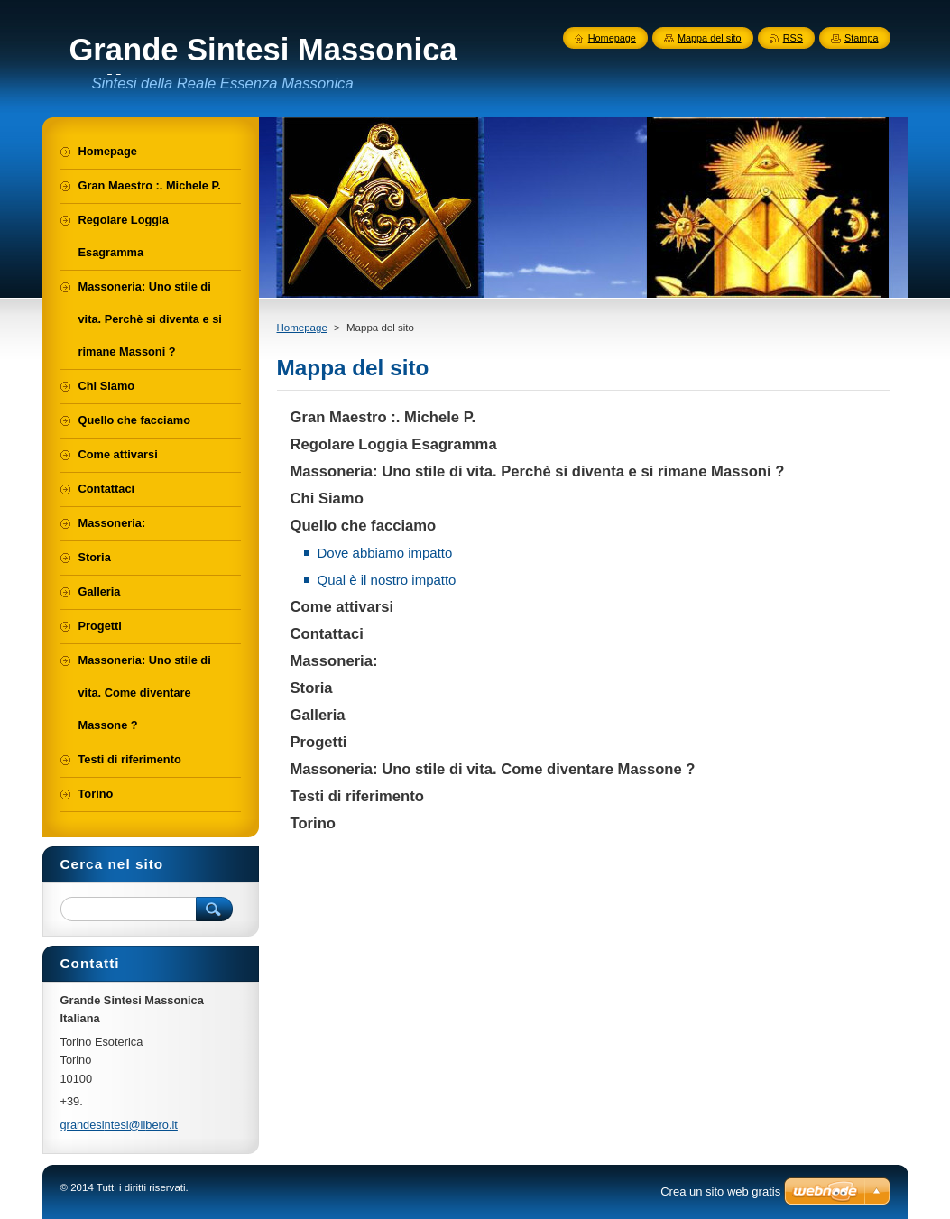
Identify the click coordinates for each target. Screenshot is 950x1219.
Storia (312, 688)
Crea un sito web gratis (720, 1191)
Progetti (319, 742)
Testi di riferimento (357, 796)
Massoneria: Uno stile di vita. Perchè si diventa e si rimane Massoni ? (538, 471)
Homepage (302, 327)
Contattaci (327, 633)
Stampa (861, 37)
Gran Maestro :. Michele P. (383, 417)
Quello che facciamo (364, 525)
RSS (793, 37)
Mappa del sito (710, 37)
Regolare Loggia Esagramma (394, 444)
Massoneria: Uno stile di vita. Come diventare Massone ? (493, 769)
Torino (313, 823)
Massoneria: (334, 661)
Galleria (318, 715)
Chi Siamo (327, 498)
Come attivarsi (342, 606)
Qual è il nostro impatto (387, 579)
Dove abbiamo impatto (385, 552)
